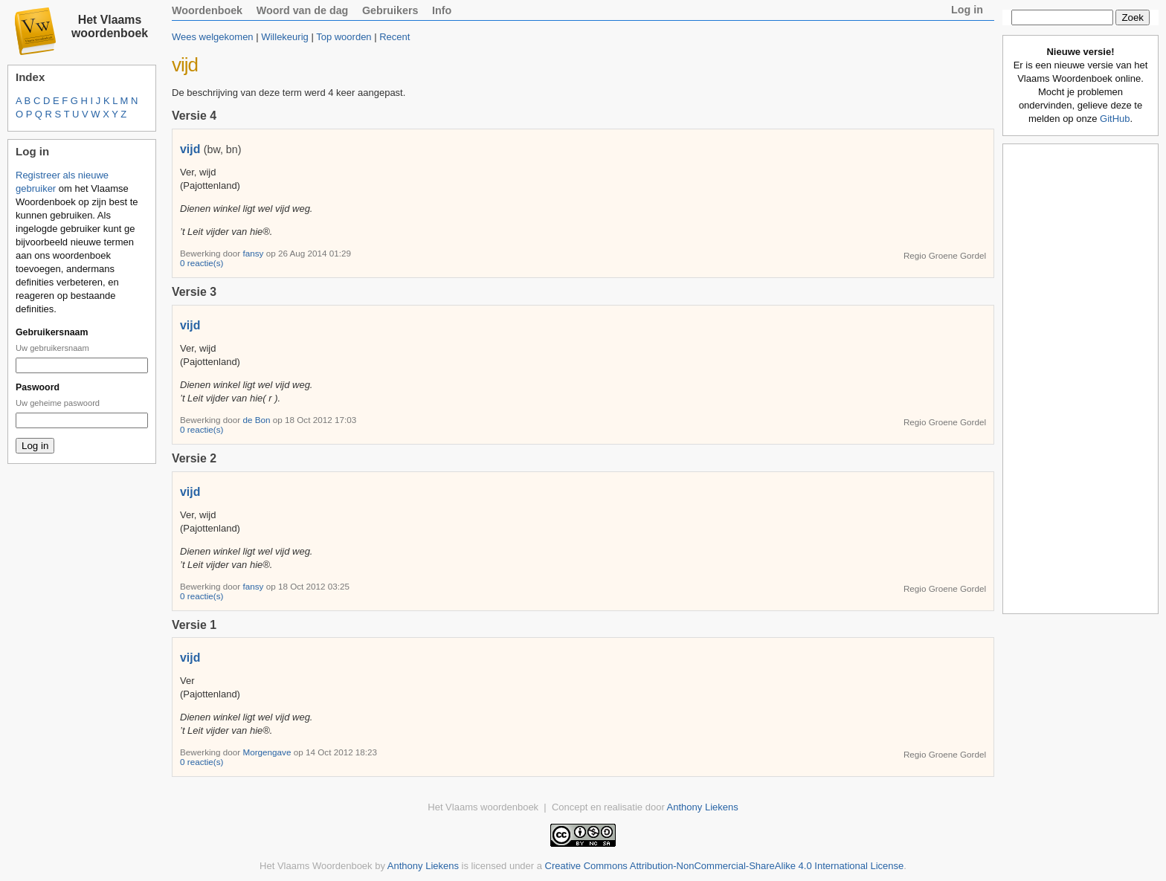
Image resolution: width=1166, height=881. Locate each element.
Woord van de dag (303, 10)
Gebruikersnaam (52, 332)
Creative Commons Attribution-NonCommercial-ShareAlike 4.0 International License (724, 865)
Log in (967, 10)
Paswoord (37, 387)
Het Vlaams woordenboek (109, 26)
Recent (394, 36)
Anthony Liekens (702, 807)
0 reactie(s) (201, 263)
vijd (190, 149)
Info (441, 10)
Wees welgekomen (213, 36)
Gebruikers (390, 10)
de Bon (257, 420)
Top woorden (343, 36)
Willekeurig (285, 36)
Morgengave (267, 752)
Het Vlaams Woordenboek (316, 865)
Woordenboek (207, 10)
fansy (253, 253)
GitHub (1115, 118)
